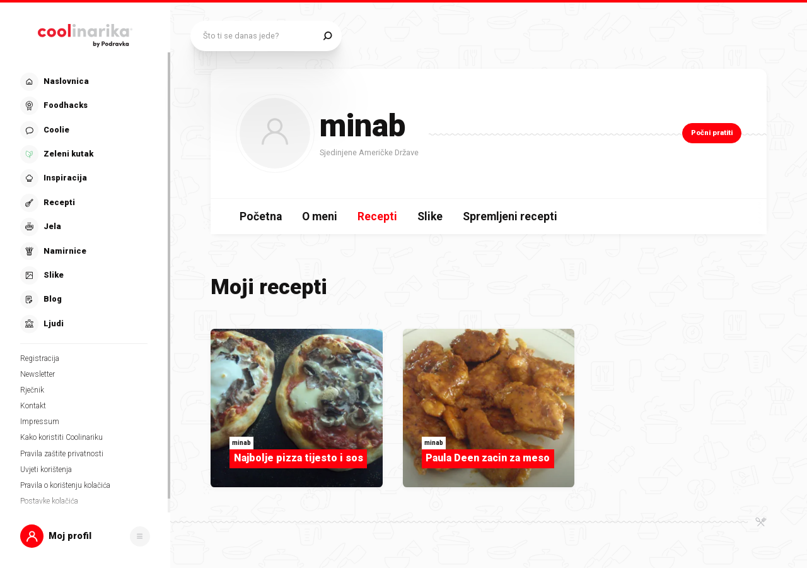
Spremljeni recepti (510, 216)
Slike (430, 216)
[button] (85, 536)
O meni (319, 216)
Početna (261, 216)
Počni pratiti (712, 133)
